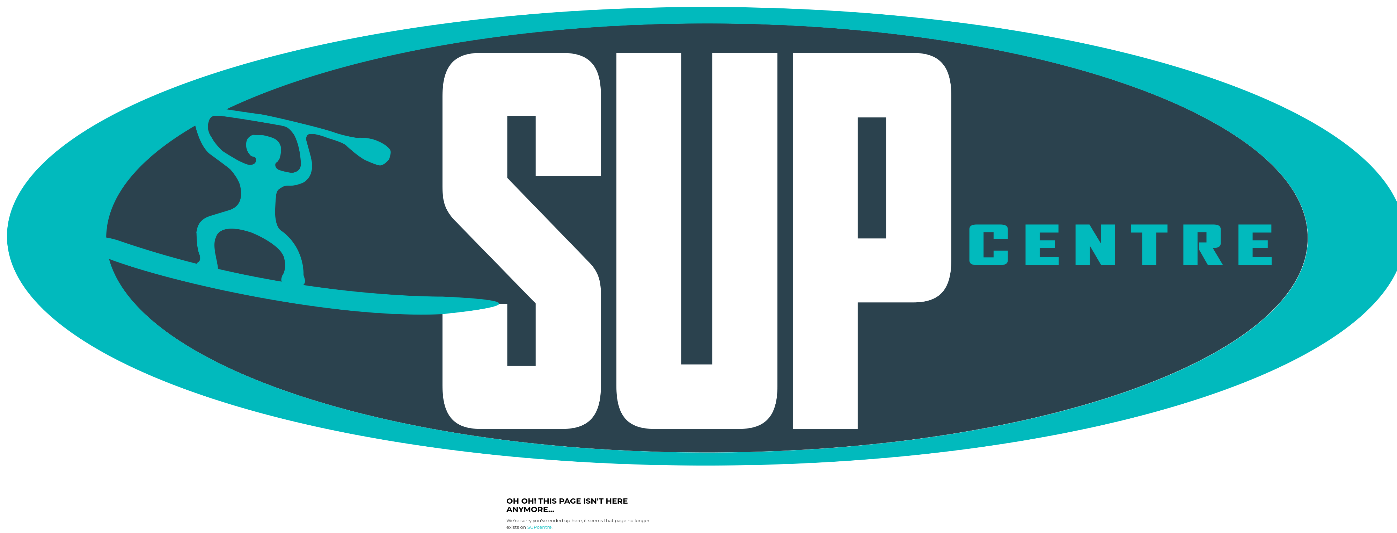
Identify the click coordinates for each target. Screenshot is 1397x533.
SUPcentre (539, 527)
